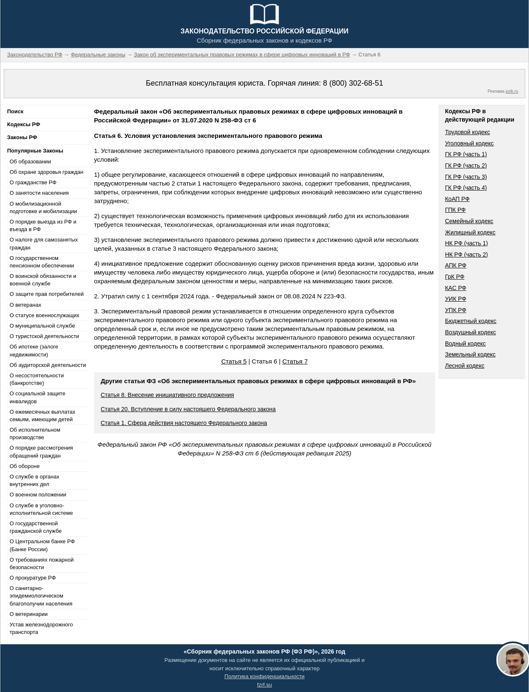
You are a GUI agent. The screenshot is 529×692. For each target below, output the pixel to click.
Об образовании (30, 161)
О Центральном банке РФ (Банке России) (42, 545)
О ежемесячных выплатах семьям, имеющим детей (42, 415)
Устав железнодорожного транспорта (41, 628)
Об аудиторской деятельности (48, 365)
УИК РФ (455, 298)
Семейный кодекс (469, 221)
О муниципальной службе (42, 326)
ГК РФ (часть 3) (466, 176)
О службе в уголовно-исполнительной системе (41, 509)
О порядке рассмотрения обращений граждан (41, 451)
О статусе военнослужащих (44, 315)
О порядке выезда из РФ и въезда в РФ (43, 225)
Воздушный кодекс (470, 332)
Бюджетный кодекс (470, 321)
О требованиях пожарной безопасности (42, 563)
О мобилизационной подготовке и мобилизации (43, 207)
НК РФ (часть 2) (466, 254)
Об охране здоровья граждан (46, 172)
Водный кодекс (465, 343)
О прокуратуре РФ (33, 578)
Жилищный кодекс (470, 232)
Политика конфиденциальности (264, 676)
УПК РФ (455, 310)
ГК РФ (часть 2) (466, 165)
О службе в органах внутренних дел (34, 480)
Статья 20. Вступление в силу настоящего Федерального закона (188, 409)
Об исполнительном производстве (35, 433)
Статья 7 (295, 361)
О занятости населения (39, 193)
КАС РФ (455, 288)
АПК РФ (455, 265)
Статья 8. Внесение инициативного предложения (167, 395)
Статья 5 (234, 361)
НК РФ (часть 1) (466, 243)
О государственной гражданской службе (35, 527)
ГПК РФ (455, 209)
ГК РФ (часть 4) (466, 187)
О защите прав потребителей (47, 294)
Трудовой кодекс (467, 132)
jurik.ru (512, 91)
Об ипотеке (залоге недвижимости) (34, 350)
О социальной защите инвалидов (37, 397)
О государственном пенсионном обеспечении (42, 262)
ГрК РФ (454, 276)
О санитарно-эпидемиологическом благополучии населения (41, 595)
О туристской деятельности (44, 336)
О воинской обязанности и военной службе (43, 280)
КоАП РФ (457, 199)
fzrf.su (264, 685)
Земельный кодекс (470, 354)
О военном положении (38, 494)
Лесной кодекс (464, 365)
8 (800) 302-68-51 (353, 83)
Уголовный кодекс (469, 143)
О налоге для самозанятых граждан (44, 243)
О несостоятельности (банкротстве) (37, 379)
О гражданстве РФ (33, 182)
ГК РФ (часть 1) (466, 154)
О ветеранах (25, 305)
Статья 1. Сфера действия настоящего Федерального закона (184, 423)
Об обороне (25, 466)
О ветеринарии (29, 614)
